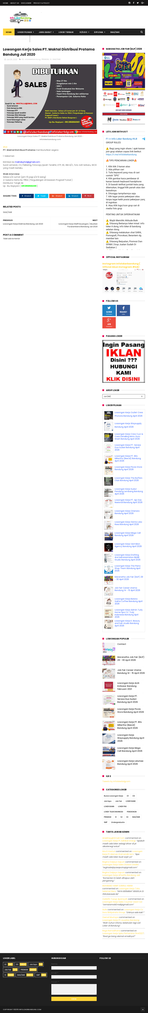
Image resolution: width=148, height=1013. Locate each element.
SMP (105, 822)
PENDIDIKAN (132, 811)
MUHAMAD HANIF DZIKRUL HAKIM (117, 885)
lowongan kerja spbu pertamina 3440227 (123, 933)
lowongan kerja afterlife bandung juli (121, 875)
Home (5, 3)
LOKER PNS (122, 806)
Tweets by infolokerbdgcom (116, 781)
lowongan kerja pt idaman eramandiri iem (122, 853)
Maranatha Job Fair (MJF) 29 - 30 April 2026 (129, 578)
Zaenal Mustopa (110, 917)
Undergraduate (118, 822)
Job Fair (118, 801)
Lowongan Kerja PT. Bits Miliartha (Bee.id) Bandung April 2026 (128, 458)
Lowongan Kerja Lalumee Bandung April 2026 (130, 762)
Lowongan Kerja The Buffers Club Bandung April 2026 (128, 479)
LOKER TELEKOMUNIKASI (113, 811)
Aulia (104, 909)
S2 (121, 817)
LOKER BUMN (109, 806)
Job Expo (107, 801)
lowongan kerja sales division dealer (120, 864)
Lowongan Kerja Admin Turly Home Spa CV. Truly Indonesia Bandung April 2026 (129, 613)
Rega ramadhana (111, 930)
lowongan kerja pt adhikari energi (118, 840)
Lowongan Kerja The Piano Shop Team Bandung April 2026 (128, 568)
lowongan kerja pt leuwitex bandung (120, 920)
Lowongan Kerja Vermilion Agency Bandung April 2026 (128, 545)
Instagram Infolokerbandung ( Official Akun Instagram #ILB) (121, 265)
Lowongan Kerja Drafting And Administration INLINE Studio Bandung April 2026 (127, 557)
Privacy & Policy (42, 3)
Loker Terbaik (66, 32)
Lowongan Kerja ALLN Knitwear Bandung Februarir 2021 (128, 686)
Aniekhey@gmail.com (113, 838)
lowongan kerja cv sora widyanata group (122, 911)
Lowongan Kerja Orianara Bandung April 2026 (127, 512)
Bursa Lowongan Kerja (113, 796)
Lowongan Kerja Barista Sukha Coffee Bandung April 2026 (128, 601)
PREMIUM (45, 59)
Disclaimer (26, 3)
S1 (50, 59)
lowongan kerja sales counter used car (122, 901)
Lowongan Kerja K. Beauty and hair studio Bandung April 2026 (127, 623)
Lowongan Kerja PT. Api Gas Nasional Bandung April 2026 (128, 501)
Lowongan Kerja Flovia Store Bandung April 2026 (128, 468)
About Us (14, 3)
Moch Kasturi (108, 851)
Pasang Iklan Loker (16, 39)
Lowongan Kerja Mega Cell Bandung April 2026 (128, 534)
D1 (128, 796)
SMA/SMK (115, 32)
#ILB (5, 147)
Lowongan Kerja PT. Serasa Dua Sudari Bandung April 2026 (128, 447)
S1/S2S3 (83, 32)
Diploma (98, 32)
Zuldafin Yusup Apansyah (114, 899)
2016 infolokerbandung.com (28, 1009)
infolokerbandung (32, 59)
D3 (23, 59)
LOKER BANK (131, 801)
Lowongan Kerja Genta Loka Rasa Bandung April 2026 (128, 523)
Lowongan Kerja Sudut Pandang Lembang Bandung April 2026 (129, 491)
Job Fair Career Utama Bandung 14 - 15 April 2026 (127, 589)
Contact (121, 644)
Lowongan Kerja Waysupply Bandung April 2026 (130, 738)
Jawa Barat (45, 32)
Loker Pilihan (25, 32)
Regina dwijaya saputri (113, 861)
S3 (127, 817)
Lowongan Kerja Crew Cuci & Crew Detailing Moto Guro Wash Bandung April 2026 (129, 436)
